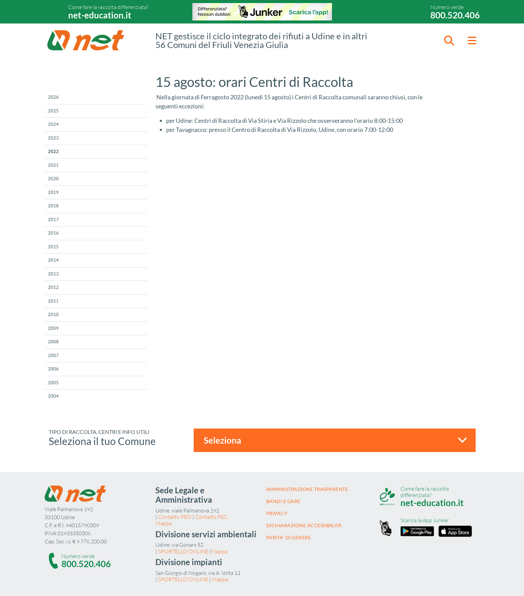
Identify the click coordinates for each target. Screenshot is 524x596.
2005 (53, 382)
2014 (53, 260)
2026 (53, 97)
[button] (449, 40)
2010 (53, 314)
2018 (53, 205)
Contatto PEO (174, 516)
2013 (53, 274)
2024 (53, 124)
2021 (53, 165)
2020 (53, 178)
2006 (53, 368)
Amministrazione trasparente (307, 489)
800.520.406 (455, 15)
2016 (53, 233)
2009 (53, 328)
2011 (53, 301)
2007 (53, 355)
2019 (53, 192)
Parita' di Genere (288, 537)
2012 (53, 287)
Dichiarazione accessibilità (304, 525)
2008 (53, 341)
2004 (53, 396)
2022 (53, 151)
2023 (53, 138)
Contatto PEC (211, 516)
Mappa (163, 523)
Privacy (277, 513)
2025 (53, 110)
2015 (53, 246)
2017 (53, 219)
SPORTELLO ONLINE (183, 551)
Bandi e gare (283, 501)
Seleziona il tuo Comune (102, 441)
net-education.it (99, 15)
